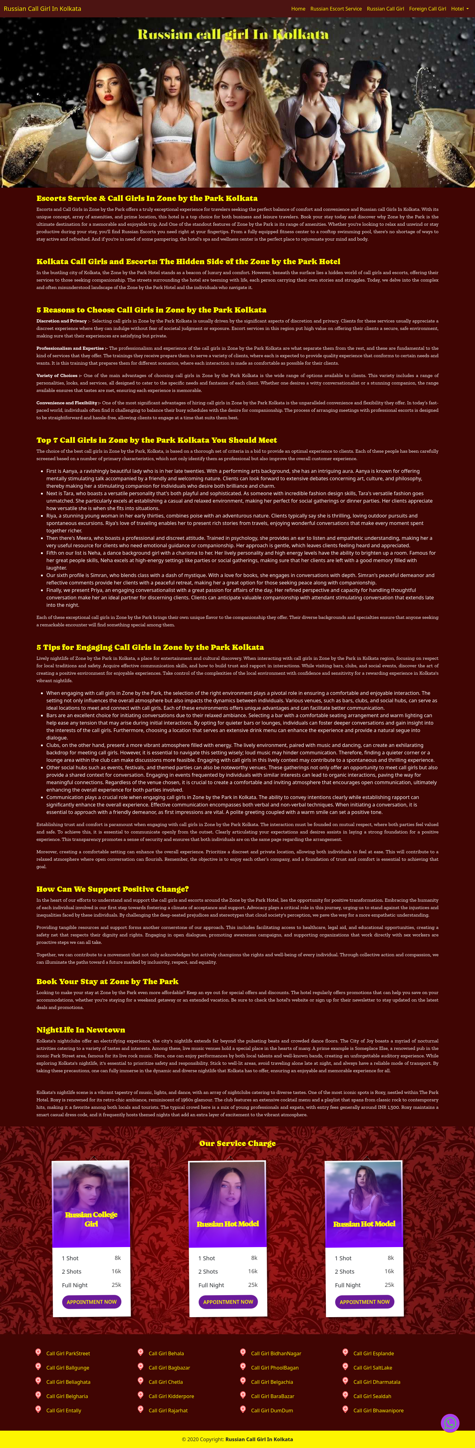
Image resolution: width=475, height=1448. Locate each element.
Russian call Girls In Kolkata (389, 209)
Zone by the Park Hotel (135, 272)
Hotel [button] (458, 8)
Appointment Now (98, 1302)
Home (298, 8)
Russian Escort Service (336, 8)
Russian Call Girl (385, 8)
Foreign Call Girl (427, 8)
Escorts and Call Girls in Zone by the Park (81, 209)
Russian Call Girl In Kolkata (42, 8)
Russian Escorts (139, 231)
